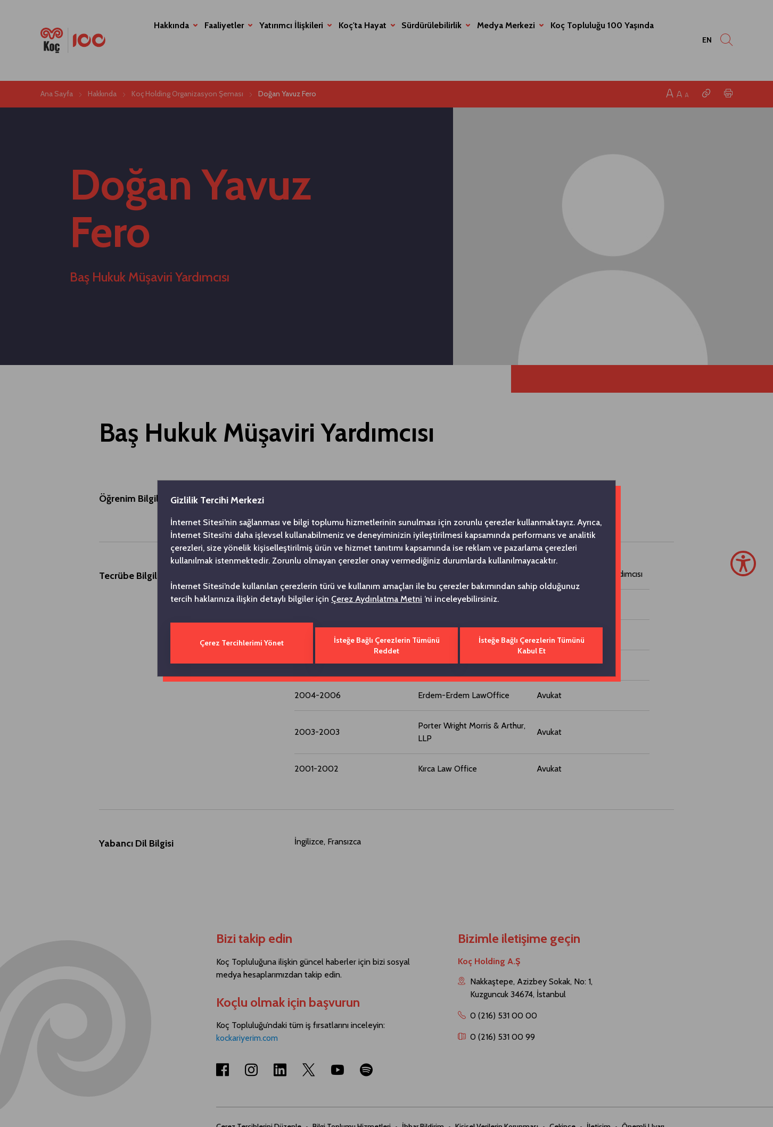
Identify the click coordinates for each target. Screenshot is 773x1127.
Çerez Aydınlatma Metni (376, 601)
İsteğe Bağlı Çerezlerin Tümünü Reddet (386, 643)
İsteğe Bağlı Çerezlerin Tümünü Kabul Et (533, 643)
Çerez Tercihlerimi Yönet (241, 643)
